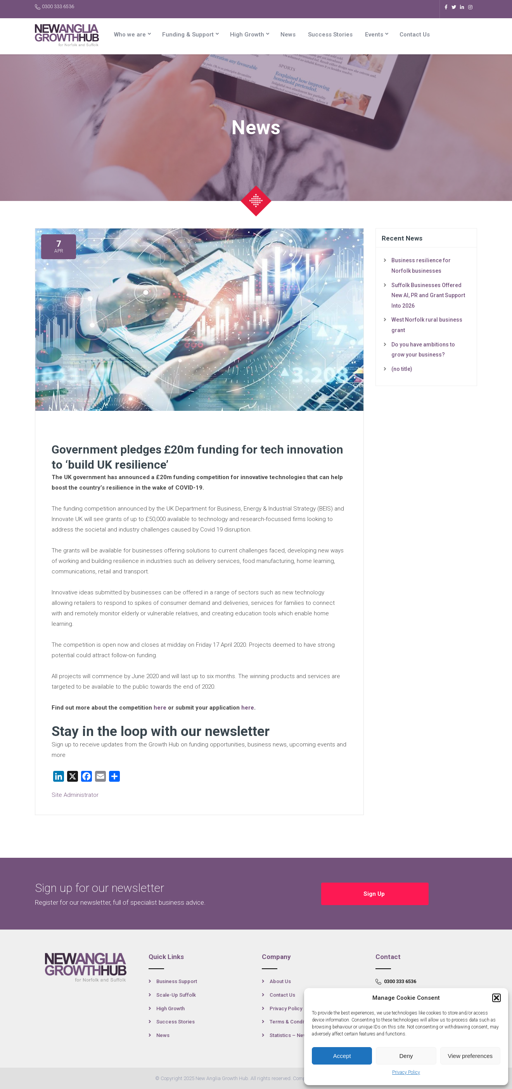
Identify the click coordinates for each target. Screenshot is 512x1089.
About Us (280, 981)
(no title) (401, 369)
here (160, 707)
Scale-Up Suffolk (176, 995)
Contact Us (415, 34)
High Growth (247, 34)
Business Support (176, 981)
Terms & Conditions (292, 1022)
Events (374, 34)
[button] (496, 998)
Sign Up (374, 893)
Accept (342, 1056)
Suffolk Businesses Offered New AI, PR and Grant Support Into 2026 (428, 295)
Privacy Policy (406, 1072)
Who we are (130, 34)
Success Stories (330, 34)
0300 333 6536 (54, 7)
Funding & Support (188, 34)
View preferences (470, 1056)
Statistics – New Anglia (296, 1035)
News (288, 34)
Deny (406, 1056)
